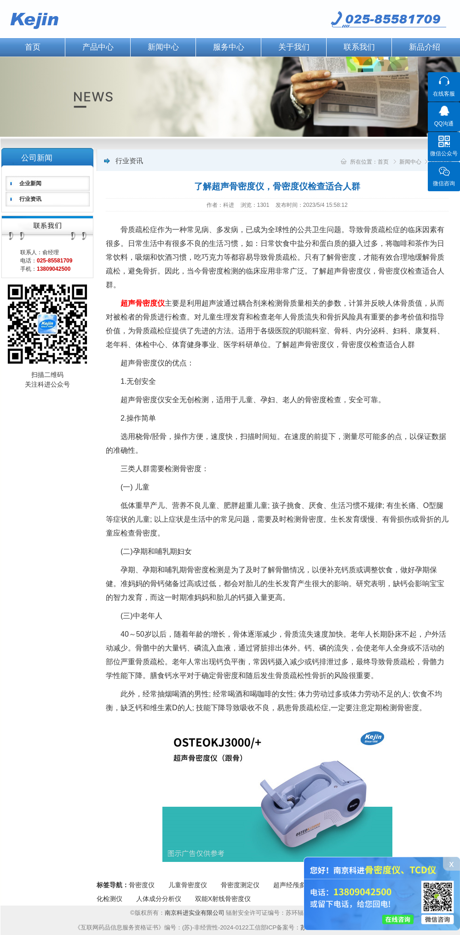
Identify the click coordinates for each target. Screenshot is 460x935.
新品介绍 (424, 47)
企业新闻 (30, 183)
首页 (383, 162)
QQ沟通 (444, 123)
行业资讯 (30, 199)
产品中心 (98, 47)
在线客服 (444, 94)
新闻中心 (163, 47)
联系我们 (359, 47)
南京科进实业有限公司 (195, 912)
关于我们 (294, 47)
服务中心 (228, 47)
